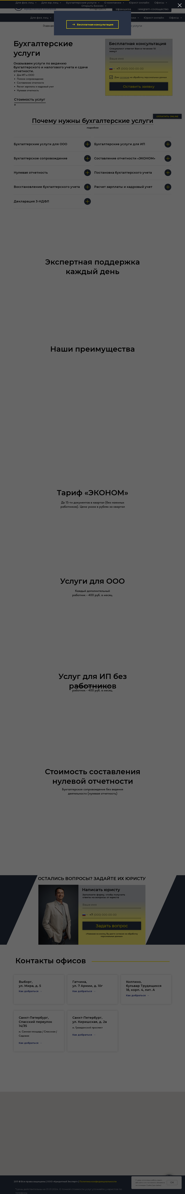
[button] (92, 24)
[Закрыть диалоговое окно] (179, 5)
